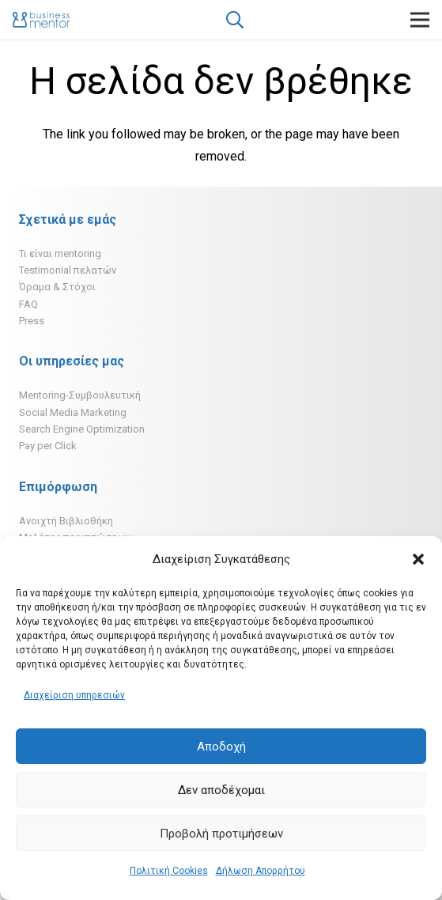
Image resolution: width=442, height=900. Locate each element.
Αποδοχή (221, 746)
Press (31, 321)
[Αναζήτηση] (235, 20)
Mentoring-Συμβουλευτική (80, 395)
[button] (418, 559)
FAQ (28, 304)
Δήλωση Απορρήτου (260, 870)
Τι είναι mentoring (60, 253)
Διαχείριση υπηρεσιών (74, 695)
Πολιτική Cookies (169, 870)
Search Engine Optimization (82, 429)
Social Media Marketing (73, 412)
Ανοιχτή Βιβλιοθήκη (66, 521)
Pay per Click (48, 446)
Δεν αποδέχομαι (221, 790)
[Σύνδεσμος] (41, 20)
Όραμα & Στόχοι (57, 287)
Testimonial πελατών (67, 270)
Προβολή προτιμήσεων (221, 833)
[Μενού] (420, 20)
